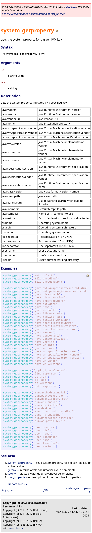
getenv (11, 470)
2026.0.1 (71, 6)
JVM (46, 490)
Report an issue (18, 484)
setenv (11, 473)
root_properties (17, 477)
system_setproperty (19, 463)
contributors (17, 528)
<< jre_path (8, 490)
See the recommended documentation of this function (33, 14)
